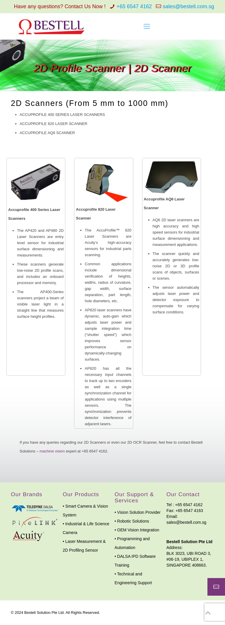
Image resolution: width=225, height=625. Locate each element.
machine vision (52, 451)
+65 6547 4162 (134, 6)
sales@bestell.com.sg (188, 6)
